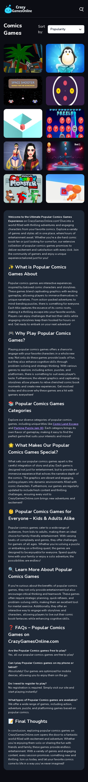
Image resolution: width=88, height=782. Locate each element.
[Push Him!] (65, 188)
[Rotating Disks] (65, 90)
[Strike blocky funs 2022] (23, 58)
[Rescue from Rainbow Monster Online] (23, 188)
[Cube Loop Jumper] (23, 123)
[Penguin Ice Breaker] (65, 58)
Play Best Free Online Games (18, 9)
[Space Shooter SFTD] (23, 90)
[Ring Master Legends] (65, 155)
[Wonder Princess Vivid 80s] (23, 155)
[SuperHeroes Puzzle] (65, 123)
